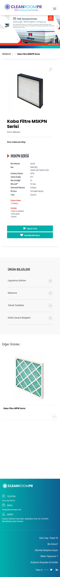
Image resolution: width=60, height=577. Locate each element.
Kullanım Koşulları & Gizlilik (44, 562)
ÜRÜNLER (6, 54)
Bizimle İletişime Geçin (46, 550)
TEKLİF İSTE (30, 228)
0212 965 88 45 (8, 501)
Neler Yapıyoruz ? (49, 556)
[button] (50, 69)
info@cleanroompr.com (11, 510)
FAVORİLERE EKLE (30, 235)
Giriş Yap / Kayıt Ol (48, 538)
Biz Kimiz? (53, 544)
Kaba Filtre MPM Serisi (14, 408)
